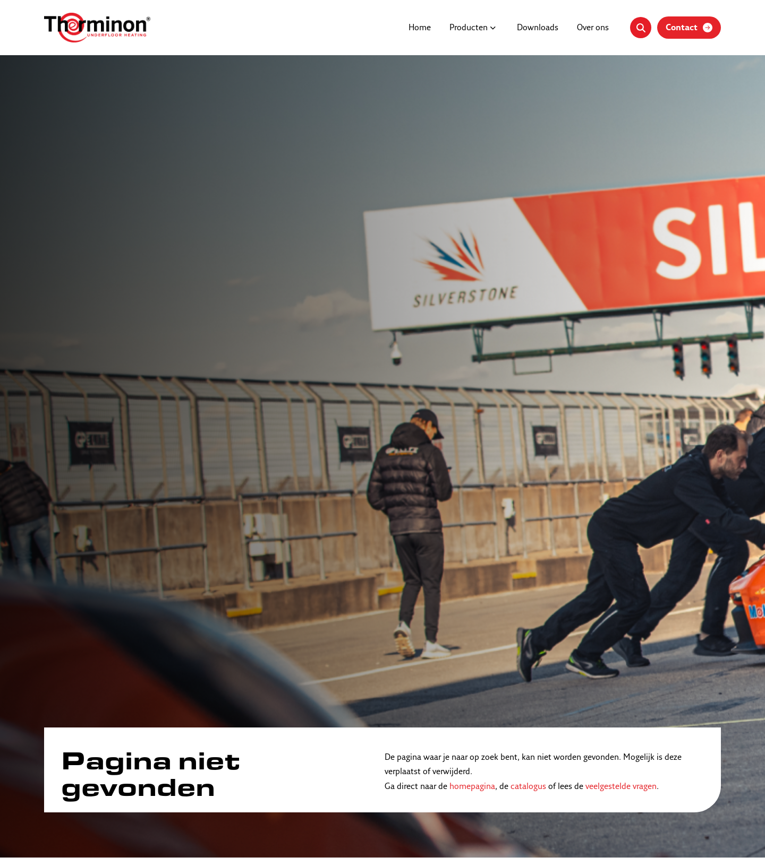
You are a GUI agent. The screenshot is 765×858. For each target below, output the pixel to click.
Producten (468, 28)
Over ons (593, 28)
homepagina (472, 787)
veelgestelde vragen (621, 787)
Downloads (537, 28)
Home (420, 28)
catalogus (528, 787)
